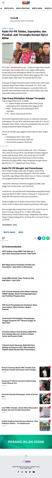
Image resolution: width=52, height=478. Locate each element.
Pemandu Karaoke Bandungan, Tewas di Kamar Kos (20, 395)
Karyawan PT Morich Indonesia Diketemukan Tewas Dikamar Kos (19, 382)
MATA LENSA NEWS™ (26, 468)
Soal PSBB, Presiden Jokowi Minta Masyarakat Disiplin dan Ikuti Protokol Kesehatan (20, 409)
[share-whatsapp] (48, 238)
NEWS (20, 232)
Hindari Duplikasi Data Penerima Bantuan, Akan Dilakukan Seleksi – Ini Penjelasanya (20, 422)
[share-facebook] (39, 238)
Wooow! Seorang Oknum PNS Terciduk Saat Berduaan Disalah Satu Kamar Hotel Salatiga (19, 369)
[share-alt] (35, 238)
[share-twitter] (43, 238)
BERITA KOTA (9, 8)
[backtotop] (26, 456)
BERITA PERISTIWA (22, 8)
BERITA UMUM (37, 8)
